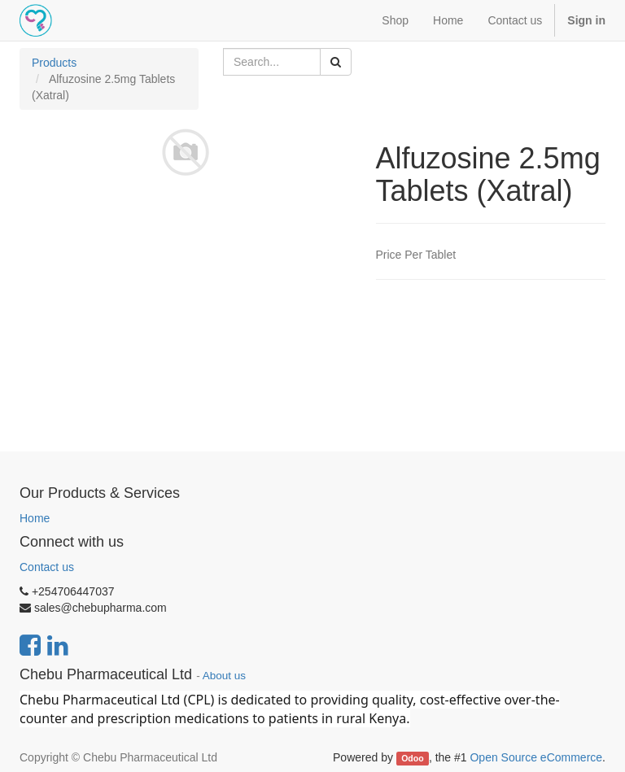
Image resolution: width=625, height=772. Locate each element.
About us (224, 676)
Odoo (412, 758)
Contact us (47, 567)
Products (54, 62)
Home (35, 518)
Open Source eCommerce (536, 757)
